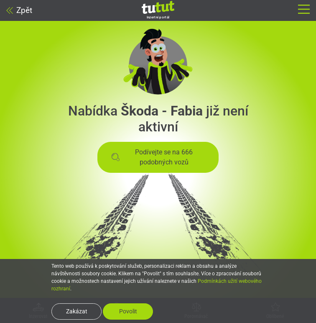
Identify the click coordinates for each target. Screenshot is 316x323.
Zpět (19, 10)
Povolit (128, 311)
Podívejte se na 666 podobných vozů (152, 157)
